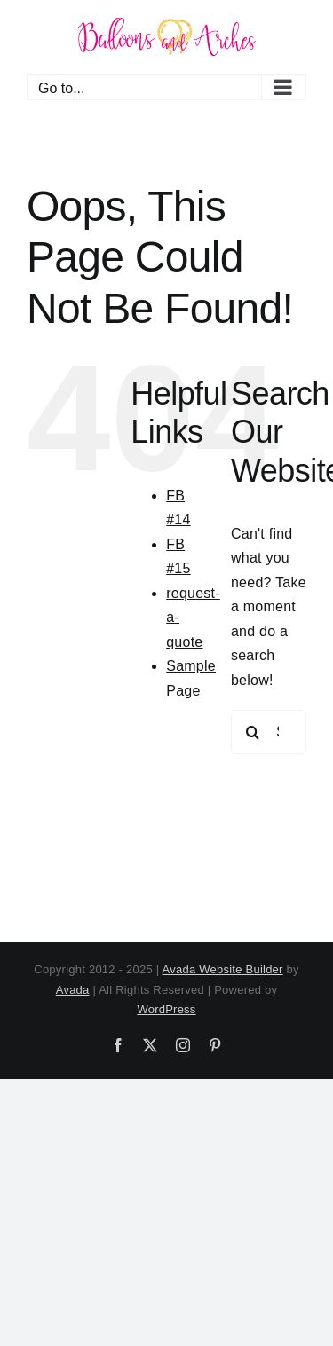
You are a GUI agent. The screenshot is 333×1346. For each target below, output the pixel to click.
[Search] (253, 732)
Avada (73, 989)
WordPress (166, 1009)
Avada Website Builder (223, 969)
